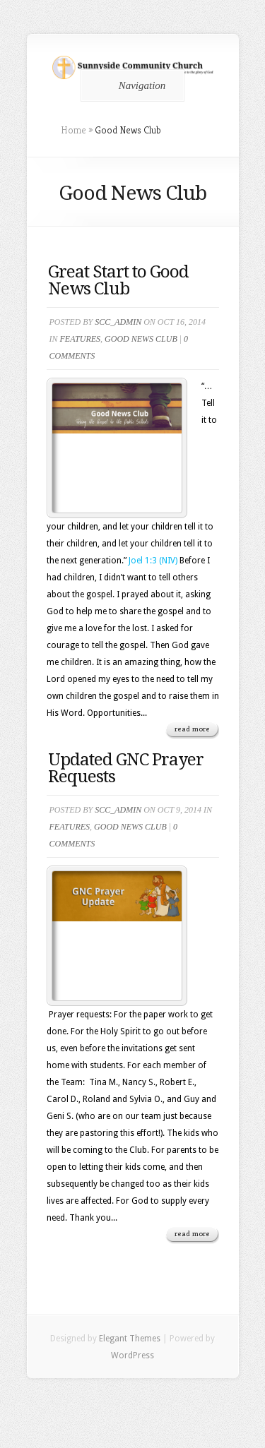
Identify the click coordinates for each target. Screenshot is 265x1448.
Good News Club (141, 339)
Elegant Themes (129, 1339)
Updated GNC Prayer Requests (126, 768)
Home (73, 130)
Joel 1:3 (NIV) (153, 561)
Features (80, 339)
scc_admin (118, 322)
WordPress (132, 1355)
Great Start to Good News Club (118, 280)
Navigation (130, 85)
